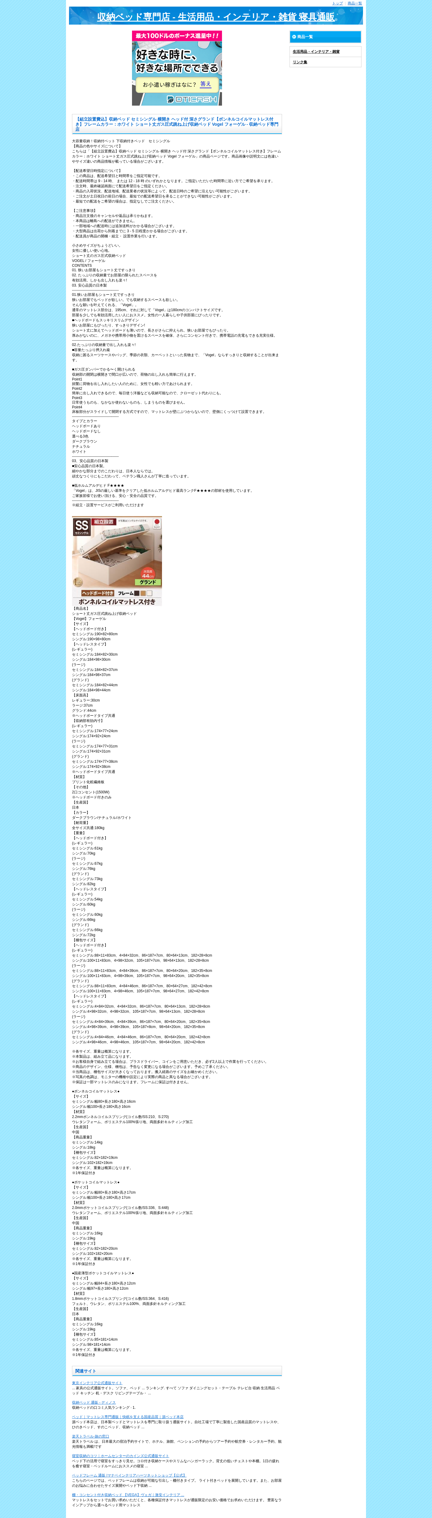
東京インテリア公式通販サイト (97, 1383)
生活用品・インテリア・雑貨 (316, 52)
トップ (337, 3)
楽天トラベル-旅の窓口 (90, 1436)
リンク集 (300, 62)
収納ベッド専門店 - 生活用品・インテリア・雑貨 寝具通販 (216, 17)
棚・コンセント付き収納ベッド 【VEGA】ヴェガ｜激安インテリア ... (128, 1495)
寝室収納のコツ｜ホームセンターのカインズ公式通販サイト (120, 1456)
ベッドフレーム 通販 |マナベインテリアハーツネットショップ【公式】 (129, 1475)
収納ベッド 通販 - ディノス (94, 1402)
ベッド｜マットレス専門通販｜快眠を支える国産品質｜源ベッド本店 (128, 1417)
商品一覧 (355, 3)
